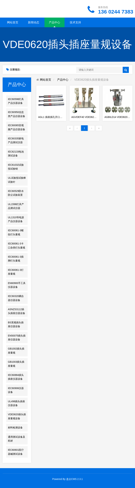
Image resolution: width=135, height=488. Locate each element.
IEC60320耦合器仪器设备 (16, 298)
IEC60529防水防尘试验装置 (16, 193)
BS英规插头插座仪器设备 (16, 324)
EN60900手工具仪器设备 (16, 285)
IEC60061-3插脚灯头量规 (16, 258)
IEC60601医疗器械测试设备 (16, 451)
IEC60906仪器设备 (16, 390)
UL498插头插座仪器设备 (16, 403)
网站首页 (12, 22)
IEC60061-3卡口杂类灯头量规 (16, 245)
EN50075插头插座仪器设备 (16, 337)
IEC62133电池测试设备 (16, 153)
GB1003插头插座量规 (16, 363)
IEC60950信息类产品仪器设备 (16, 114)
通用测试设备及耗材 (16, 438)
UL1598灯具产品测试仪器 (16, 206)
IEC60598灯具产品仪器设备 (16, 101)
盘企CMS (71, 479)
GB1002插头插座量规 (16, 350)
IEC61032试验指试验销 (16, 166)
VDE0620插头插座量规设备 (17, 416)
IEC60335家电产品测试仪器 (16, 140)
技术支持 (75, 22)
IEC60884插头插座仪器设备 (16, 377)
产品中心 (54, 22)
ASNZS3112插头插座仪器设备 (16, 311)
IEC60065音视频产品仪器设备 (16, 127)
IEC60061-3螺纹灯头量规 (16, 232)
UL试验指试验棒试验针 (17, 179)
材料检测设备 (15, 427)
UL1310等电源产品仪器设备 (16, 219)
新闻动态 (33, 22)
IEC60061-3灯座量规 (16, 272)
